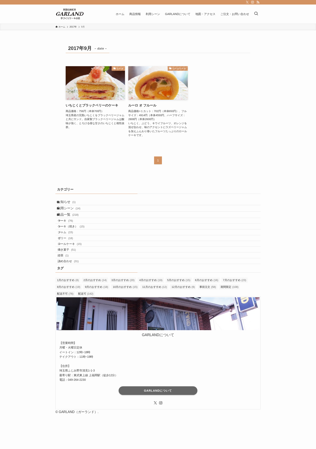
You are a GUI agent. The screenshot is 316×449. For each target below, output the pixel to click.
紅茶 (68, 285)
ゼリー (70, 258)
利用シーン (72, 213)
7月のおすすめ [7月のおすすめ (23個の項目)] (234, 314)
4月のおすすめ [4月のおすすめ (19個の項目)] (151, 314)
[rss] (258, 2)
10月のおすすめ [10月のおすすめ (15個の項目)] (125, 321)
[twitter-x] (247, 2)
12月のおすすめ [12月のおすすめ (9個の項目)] (183, 321)
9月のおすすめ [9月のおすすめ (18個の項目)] (96, 321)
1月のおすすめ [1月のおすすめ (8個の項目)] (68, 314)
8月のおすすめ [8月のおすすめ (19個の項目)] (68, 321)
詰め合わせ (73, 293)
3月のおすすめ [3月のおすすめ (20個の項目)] (123, 314)
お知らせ (70, 203)
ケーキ (70, 232)
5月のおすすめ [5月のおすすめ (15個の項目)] (178, 314)
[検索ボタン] (256, 14)
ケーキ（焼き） (76, 241)
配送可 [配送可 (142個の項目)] (85, 328)
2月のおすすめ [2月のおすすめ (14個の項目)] (95, 314)
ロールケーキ (75, 267)
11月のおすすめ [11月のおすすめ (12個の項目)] (154, 321)
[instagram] (252, 2)
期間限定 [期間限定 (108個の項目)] (229, 321)
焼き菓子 (72, 276)
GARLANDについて (158, 425)
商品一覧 (71, 223)
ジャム (70, 249)
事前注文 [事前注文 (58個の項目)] (207, 321)
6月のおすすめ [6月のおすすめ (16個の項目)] (206, 314)
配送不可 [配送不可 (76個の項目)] (65, 328)
